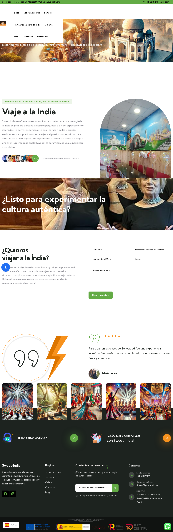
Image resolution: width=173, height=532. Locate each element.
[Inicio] (48, 13)
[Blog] (137, 13)
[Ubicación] (163, 13)
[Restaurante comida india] (105, 13)
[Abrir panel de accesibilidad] (5, 267)
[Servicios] (81, 13)
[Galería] (127, 13)
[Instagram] (12, 494)
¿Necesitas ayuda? (32, 438)
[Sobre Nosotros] (63, 13)
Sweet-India (11, 465)
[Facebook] (5, 494)
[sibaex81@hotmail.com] (156, 2)
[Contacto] (149, 13)
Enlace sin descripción (12, 385)
